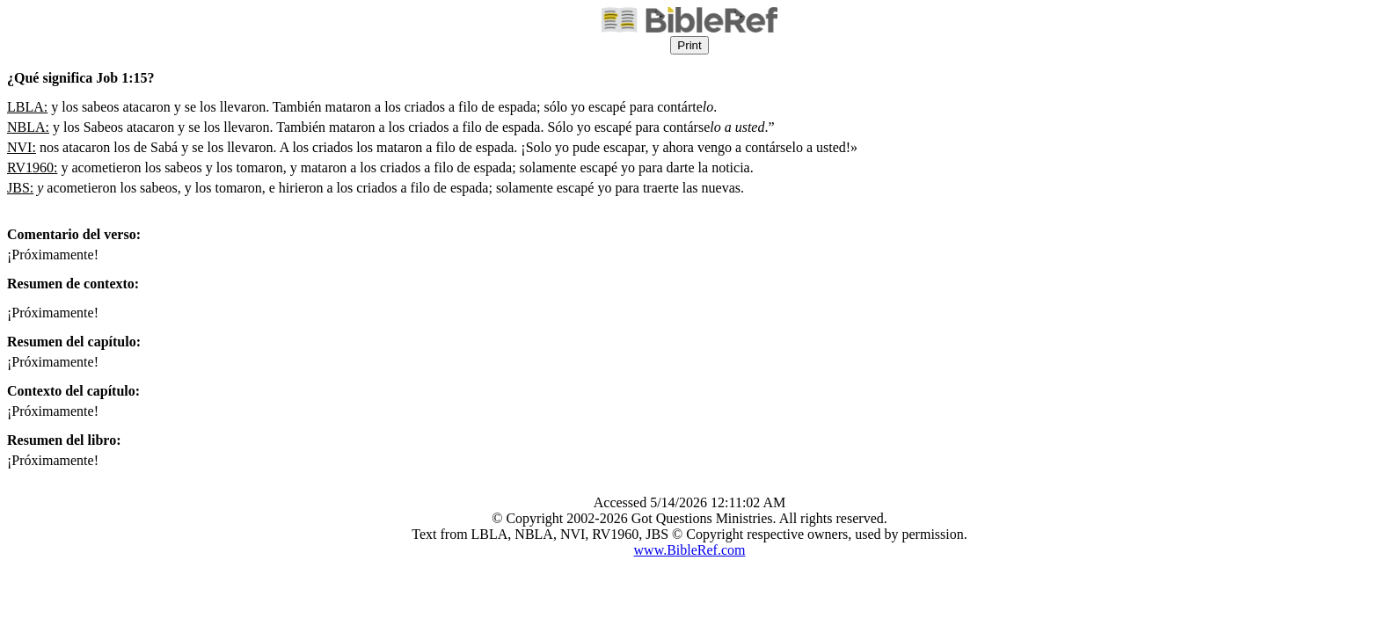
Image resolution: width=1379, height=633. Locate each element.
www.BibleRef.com (690, 549)
